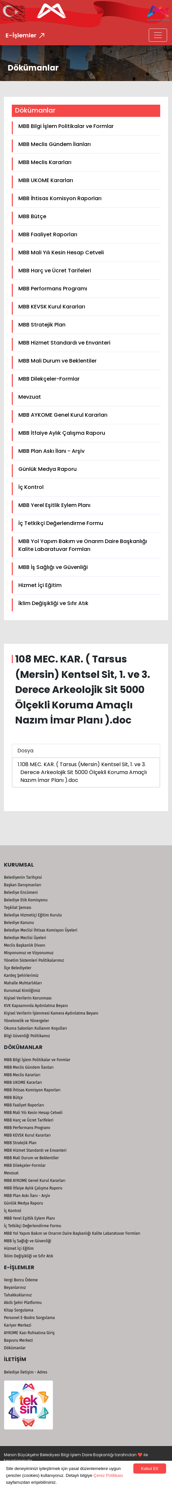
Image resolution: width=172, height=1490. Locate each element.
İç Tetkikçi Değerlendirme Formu (60, 523)
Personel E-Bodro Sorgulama (29, 1317)
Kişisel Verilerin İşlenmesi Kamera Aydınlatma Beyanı (51, 1013)
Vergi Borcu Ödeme (21, 1280)
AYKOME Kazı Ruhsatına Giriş (29, 1333)
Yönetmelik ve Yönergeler (26, 1020)
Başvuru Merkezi (18, 1340)
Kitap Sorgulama (18, 1310)
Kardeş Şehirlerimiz (21, 975)
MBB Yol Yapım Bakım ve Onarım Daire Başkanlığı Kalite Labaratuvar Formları (82, 545)
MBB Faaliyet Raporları (47, 234)
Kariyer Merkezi (17, 1325)
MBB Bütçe (32, 216)
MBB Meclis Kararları (44, 162)
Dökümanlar (15, 1348)
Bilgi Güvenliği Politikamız (27, 1036)
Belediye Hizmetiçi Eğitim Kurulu (33, 915)
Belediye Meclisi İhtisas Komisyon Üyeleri (40, 930)
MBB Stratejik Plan (42, 324)
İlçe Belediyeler (17, 968)
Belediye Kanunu (19, 922)
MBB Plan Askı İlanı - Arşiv (51, 451)
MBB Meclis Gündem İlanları (54, 144)
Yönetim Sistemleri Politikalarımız (34, 960)
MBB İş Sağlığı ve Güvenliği (53, 567)
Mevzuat (29, 397)
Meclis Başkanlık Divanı (24, 945)
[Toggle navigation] (158, 35)
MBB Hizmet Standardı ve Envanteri (64, 342)
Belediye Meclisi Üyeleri (25, 937)
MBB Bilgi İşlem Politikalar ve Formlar (66, 126)
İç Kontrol (31, 487)
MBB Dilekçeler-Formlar (49, 379)
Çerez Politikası (108, 1475)
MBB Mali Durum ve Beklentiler (57, 361)
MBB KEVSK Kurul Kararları (51, 306)
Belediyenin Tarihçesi (23, 877)
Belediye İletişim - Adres (25, 1372)
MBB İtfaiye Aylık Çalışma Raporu (61, 433)
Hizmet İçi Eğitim (40, 585)
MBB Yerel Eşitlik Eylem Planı (54, 505)
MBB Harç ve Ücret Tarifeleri (54, 270)
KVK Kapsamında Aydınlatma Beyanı (36, 1005)
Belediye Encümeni (21, 892)
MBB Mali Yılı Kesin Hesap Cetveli (61, 252)
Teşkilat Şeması (17, 907)
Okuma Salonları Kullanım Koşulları (35, 1028)
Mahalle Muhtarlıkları (23, 983)
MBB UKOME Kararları (45, 180)
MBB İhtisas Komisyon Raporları (60, 198)
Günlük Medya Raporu (47, 469)
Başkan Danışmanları (22, 885)
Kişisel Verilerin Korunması (28, 998)
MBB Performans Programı (52, 288)
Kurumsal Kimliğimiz (22, 990)
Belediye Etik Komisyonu (26, 900)
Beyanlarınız (15, 1287)
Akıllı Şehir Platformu (23, 1302)
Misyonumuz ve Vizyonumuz (28, 953)
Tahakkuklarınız (18, 1295)
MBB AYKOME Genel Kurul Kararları (62, 415)
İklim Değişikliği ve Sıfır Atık (53, 603)
